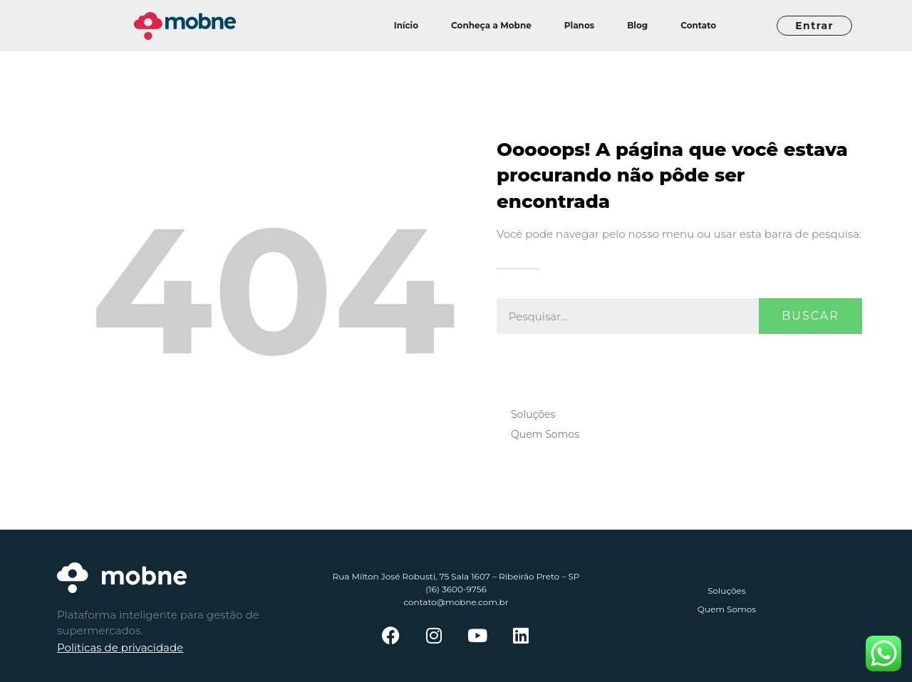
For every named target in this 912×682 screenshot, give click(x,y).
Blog (637, 25)
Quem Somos (545, 434)
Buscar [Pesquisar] (810, 315)
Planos (579, 25)
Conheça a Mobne (491, 25)
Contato (698, 25)
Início (406, 25)
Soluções (533, 414)
